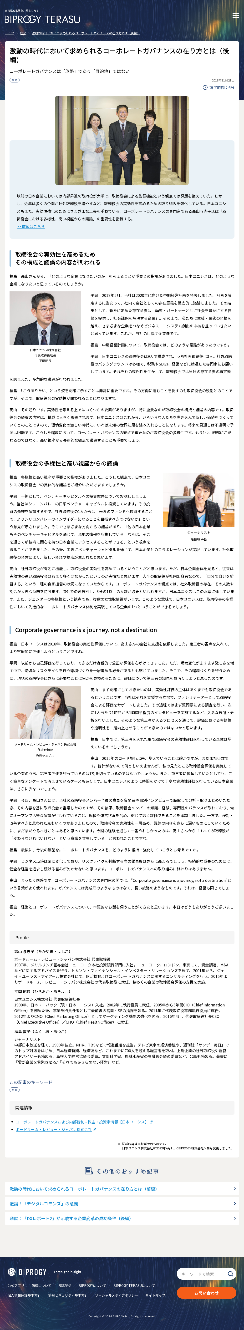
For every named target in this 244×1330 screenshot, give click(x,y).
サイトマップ (155, 1295)
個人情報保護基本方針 (24, 1295)
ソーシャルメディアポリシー (116, 1295)
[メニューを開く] (235, 15)
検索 (230, 1274)
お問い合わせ (206, 1293)
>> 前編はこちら (31, 226)
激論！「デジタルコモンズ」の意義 (44, 1203)
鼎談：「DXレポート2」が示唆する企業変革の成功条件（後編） (71, 1218)
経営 (14, 80)
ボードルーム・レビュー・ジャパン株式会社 (54, 1129)
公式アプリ (16, 1285)
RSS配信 (65, 1285)
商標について (41, 1285)
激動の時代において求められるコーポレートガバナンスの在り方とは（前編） (84, 1189)
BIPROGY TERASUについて (134, 1285)
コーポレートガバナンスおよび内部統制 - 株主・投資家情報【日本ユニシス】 (82, 1122)
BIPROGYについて (92, 1285)
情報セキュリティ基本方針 (68, 1295)
